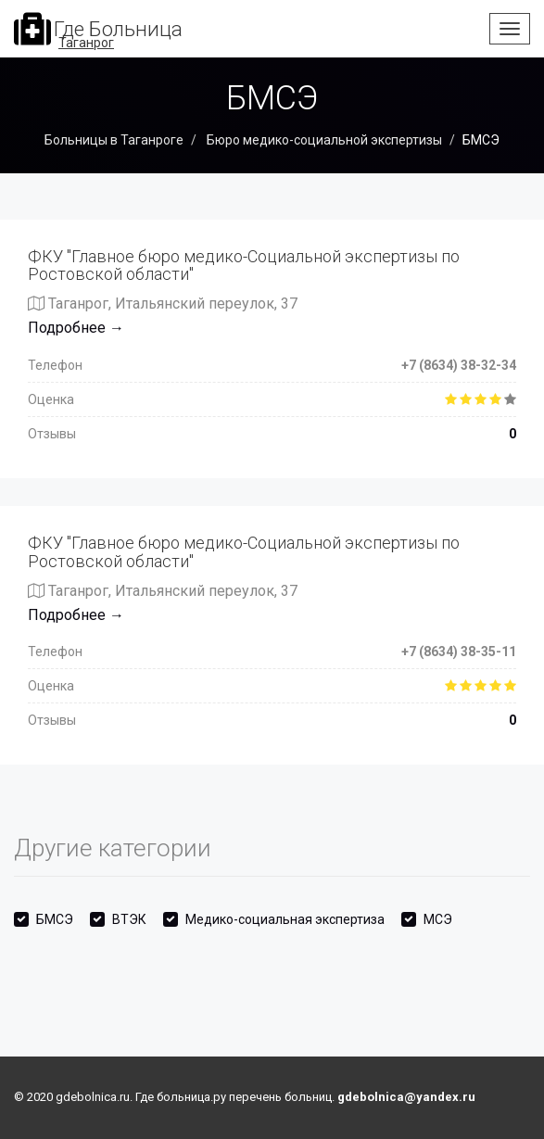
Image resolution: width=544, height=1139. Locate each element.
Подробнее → (76, 327)
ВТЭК (129, 919)
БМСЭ (54, 919)
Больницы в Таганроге (113, 140)
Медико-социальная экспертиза (285, 919)
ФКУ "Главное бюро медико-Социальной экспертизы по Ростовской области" (244, 266)
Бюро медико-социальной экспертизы (323, 140)
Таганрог (86, 42)
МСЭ (438, 919)
